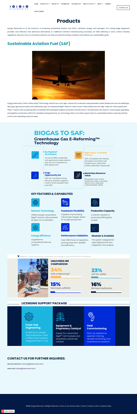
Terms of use (64, 406)
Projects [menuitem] (55, 4)
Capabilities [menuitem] (65, 4)
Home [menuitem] (36, 4)
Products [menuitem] (44, 4)
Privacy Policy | (75, 406)
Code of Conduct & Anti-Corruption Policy (96, 406)
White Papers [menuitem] (39, 11)
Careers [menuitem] (108, 4)
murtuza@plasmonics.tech (32, 364)
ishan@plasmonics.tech (25, 368)
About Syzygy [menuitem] (88, 4)
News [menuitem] (99, 4)
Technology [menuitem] (76, 4)
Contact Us (123, 7)
